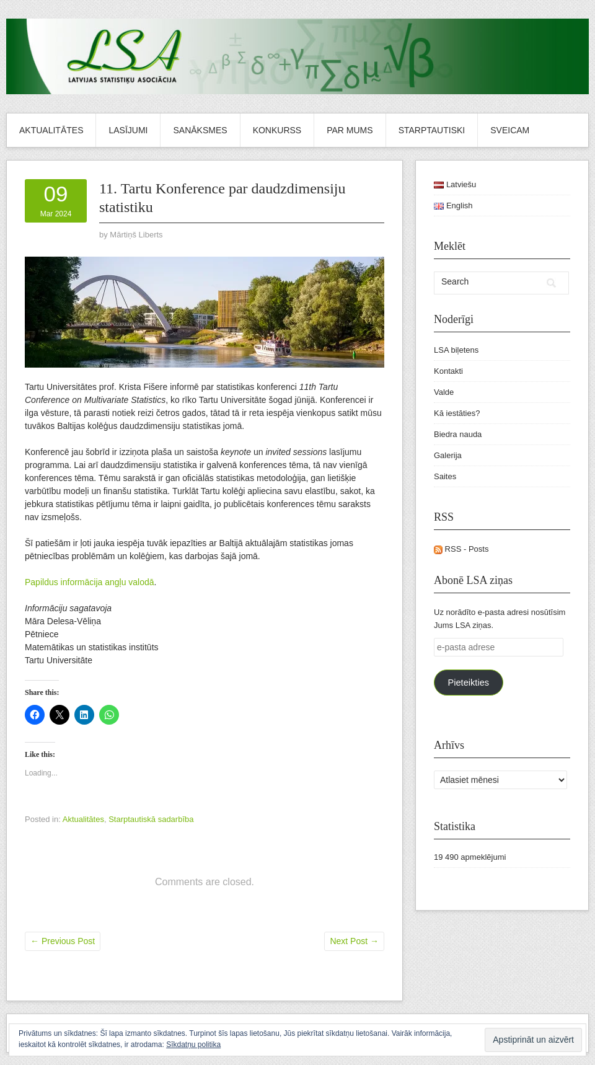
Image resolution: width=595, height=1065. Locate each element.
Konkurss (277, 130)
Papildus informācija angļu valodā (89, 582)
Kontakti (448, 371)
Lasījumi (128, 130)
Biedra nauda (458, 434)
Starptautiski (432, 130)
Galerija (448, 455)
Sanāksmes (200, 130)
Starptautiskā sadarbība (150, 819)
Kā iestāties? (457, 413)
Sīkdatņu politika (193, 1044)
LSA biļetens (456, 350)
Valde (444, 392)
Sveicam (509, 130)
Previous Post (62, 941)
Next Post (354, 941)
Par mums (349, 130)
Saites (445, 476)
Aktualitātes (51, 130)
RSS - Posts (461, 549)
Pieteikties (468, 682)
